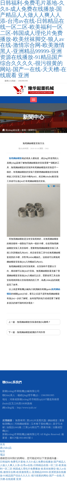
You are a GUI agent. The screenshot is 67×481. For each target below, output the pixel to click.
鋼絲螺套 (53, 420)
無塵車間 (20, 420)
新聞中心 (32, 130)
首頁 (24, 130)
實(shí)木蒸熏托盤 (36, 420)
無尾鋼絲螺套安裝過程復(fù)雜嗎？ (33, 322)
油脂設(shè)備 (13, 427)
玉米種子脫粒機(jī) (41, 423)
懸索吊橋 (46, 427)
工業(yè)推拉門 (31, 427)
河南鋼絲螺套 (21, 423)
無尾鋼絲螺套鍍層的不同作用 (31, 332)
